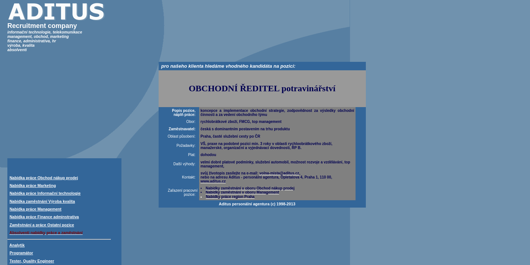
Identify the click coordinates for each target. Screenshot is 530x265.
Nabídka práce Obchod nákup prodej (44, 178)
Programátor (21, 253)
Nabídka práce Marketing (33, 185)
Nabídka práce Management (35, 209)
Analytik (17, 245)
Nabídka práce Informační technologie (45, 193)
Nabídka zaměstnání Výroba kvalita (42, 201)
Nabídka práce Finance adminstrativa (44, 217)
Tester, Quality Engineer (32, 261)
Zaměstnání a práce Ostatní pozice (42, 225)
